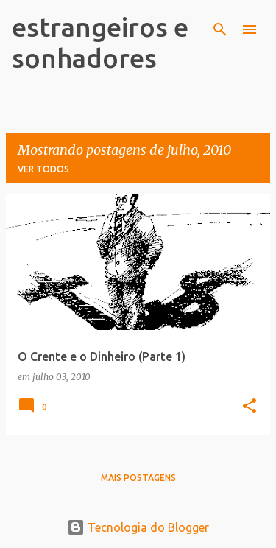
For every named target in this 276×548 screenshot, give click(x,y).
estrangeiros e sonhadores (100, 42)
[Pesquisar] (220, 29)
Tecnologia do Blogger (138, 527)
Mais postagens (138, 477)
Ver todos (43, 169)
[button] (249, 407)
